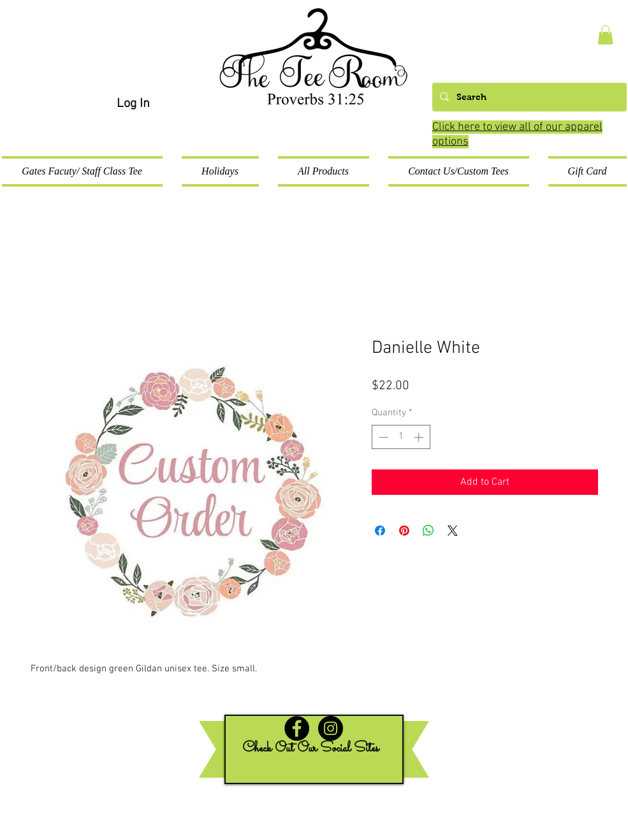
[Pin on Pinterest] (404, 530)
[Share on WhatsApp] (428, 530)
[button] (605, 35)
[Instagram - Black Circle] (330, 728)
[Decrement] (382, 437)
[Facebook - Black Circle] (296, 728)
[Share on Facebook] (380, 530)
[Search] (528, 97)
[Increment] (419, 437)
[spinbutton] (400, 437)
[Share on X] (452, 530)
